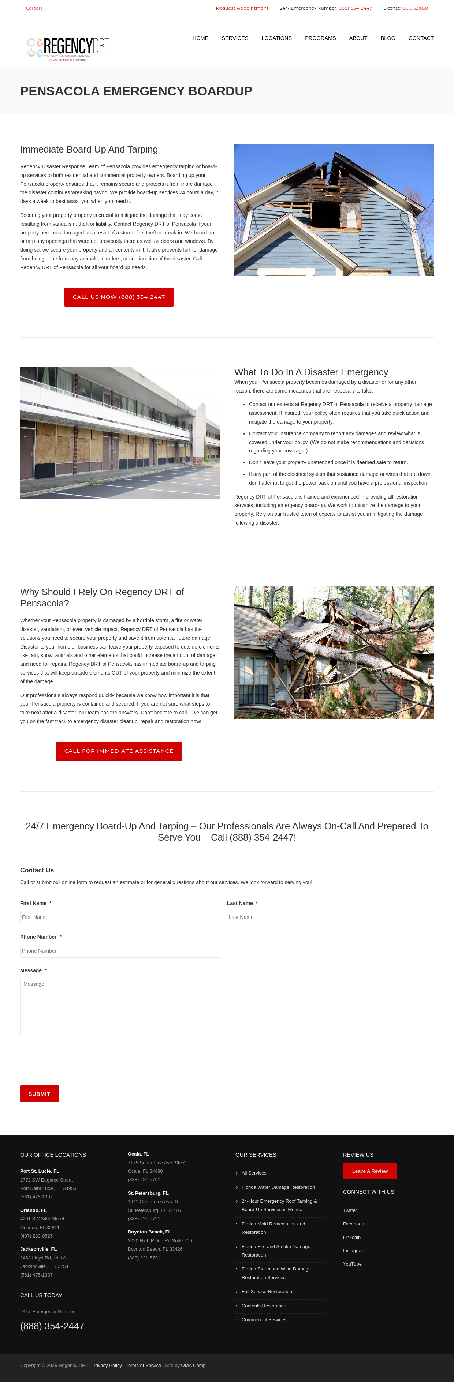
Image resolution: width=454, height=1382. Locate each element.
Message (33, 970)
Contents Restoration (264, 1305)
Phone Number (41, 937)
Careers (34, 8)
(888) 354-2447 (52, 1326)
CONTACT (421, 38)
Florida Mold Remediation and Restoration (273, 1228)
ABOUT (358, 38)
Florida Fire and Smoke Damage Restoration (276, 1251)
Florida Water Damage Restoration (278, 1187)
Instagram (353, 1250)
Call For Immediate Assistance (119, 750)
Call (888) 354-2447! (253, 837)
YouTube (352, 1264)
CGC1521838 (415, 8)
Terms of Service (143, 1365)
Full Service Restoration (267, 1291)
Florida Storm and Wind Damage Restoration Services (276, 1273)
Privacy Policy (107, 1365)
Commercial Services (264, 1319)
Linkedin (352, 1237)
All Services (254, 1173)
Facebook (353, 1224)
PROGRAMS (320, 38)
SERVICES (235, 38)
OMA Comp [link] (193, 1365)
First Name (36, 903)
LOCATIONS (276, 38)
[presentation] (75, 1059)
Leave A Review (370, 1171)
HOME (201, 38)
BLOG (388, 38)
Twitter (350, 1210)
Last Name (242, 903)
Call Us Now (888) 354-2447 (119, 296)
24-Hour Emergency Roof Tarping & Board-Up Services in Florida (279, 1205)
